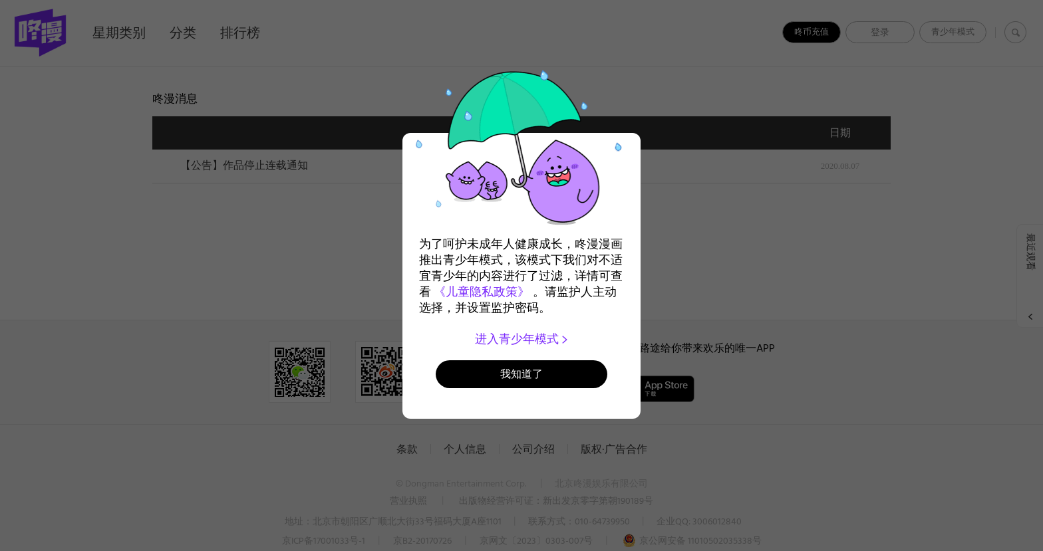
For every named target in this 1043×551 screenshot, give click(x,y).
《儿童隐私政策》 (481, 291)
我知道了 (521, 374)
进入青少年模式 (522, 339)
